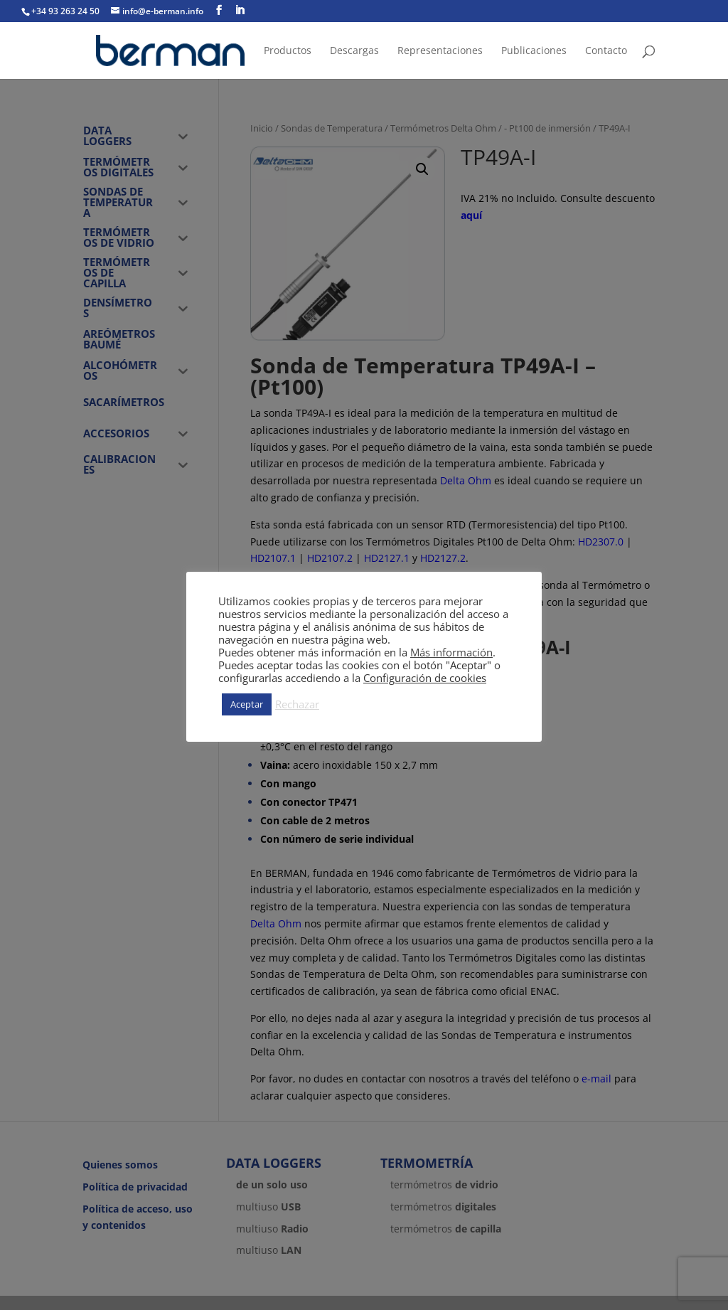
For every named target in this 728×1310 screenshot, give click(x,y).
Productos (287, 51)
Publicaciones (534, 51)
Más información (451, 652)
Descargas (354, 51)
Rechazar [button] (297, 704)
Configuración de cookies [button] (424, 678)
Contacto (606, 51)
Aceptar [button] (246, 704)
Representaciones (440, 51)
